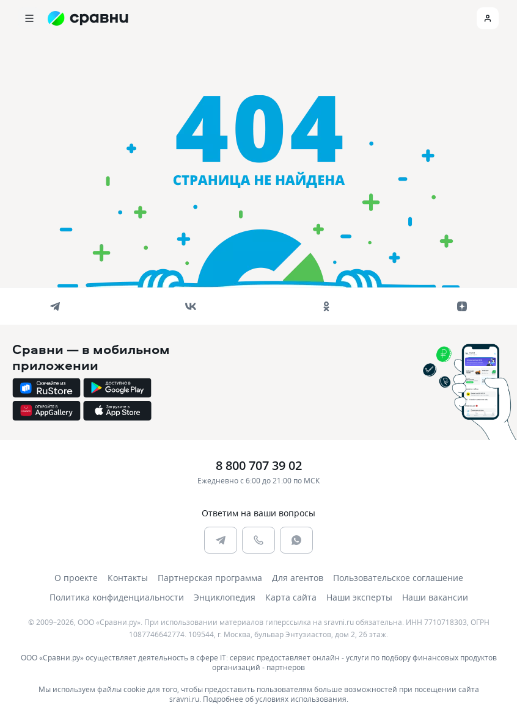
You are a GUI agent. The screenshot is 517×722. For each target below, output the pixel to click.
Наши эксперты (359, 597)
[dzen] (462, 306)
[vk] (191, 306)
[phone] (258, 540)
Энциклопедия (224, 597)
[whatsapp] (296, 540)
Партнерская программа (210, 577)
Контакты (128, 577)
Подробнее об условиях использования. (275, 699)
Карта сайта (291, 597)
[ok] (326, 306)
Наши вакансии (435, 597)
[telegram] (55, 306)
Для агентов (297, 577)
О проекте (76, 577)
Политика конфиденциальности (117, 597)
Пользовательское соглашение (398, 577)
